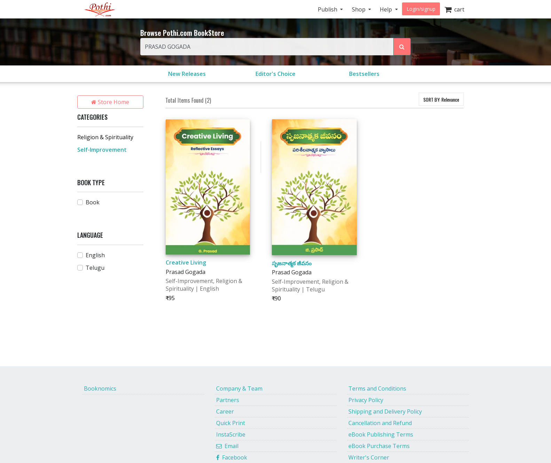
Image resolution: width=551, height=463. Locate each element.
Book (93, 202)
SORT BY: (441, 99)
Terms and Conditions (377, 388)
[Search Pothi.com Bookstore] (402, 46)
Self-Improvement (102, 150)
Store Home (110, 102)
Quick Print (230, 423)
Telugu (95, 268)
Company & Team (239, 388)
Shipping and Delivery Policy (385, 411)
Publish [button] (328, 9)
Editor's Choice (275, 74)
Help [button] (386, 9)
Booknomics (100, 388)
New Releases (187, 74)
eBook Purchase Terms (379, 446)
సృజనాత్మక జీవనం (292, 263)
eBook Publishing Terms (380, 434)
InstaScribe (230, 434)
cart (454, 9)
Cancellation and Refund (380, 423)
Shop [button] (359, 9)
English (95, 255)
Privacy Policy (365, 400)
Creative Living (186, 262)
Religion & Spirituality (105, 137)
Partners (227, 400)
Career (225, 411)
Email (227, 446)
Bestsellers (364, 74)
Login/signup (421, 9)
